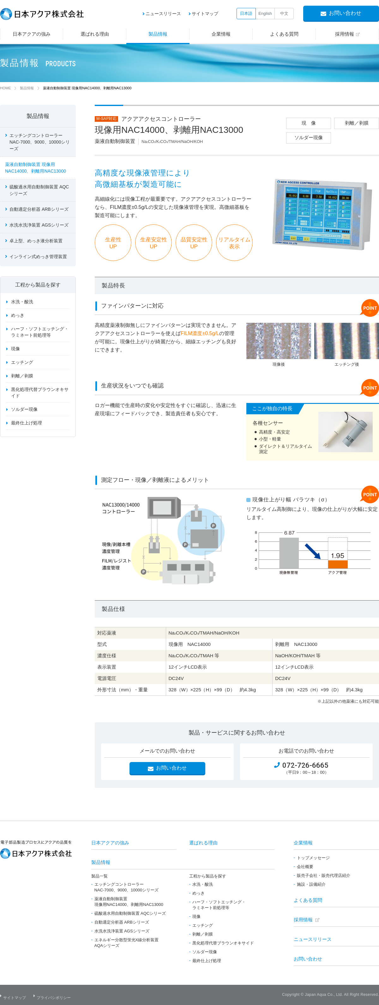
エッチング (22, 363)
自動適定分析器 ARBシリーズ (39, 210)
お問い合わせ (308, 958)
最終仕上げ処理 (26, 423)
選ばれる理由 (203, 842)
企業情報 (303, 842)
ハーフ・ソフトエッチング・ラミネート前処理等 (40, 333)
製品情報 (38, 117)
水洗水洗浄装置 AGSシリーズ (39, 225)
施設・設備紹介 (311, 884)
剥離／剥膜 (22, 376)
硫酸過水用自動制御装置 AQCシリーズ (39, 191)
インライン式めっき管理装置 (38, 257)
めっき (17, 316)
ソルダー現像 (24, 410)
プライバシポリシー (57, 995)
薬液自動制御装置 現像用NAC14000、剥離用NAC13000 (35, 168)
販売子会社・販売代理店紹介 (323, 875)
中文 (284, 13)
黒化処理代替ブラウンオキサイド (40, 393)
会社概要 (305, 866)
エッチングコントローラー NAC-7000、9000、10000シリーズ (39, 143)
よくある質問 (308, 900)
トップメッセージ (313, 857)
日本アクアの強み (110, 842)
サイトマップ (205, 13)
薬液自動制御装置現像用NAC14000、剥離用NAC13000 (128, 901)
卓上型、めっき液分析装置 (36, 241)
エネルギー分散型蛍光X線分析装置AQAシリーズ (126, 942)
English (265, 13)
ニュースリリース (163, 13)
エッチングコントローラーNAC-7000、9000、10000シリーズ (126, 887)
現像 (15, 349)
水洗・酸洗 (22, 302)
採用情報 (303, 919)
